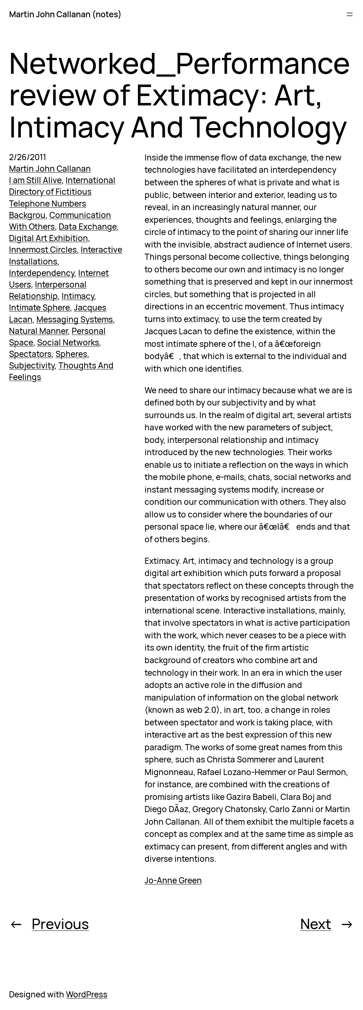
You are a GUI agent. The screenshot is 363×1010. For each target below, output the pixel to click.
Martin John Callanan (50, 168)
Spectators (30, 353)
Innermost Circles (43, 249)
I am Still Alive (35, 180)
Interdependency (41, 272)
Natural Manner (38, 330)
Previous (60, 923)
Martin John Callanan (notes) (65, 14)
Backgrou (27, 215)
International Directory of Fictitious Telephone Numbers (62, 192)
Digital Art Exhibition (48, 238)
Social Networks (68, 342)
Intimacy (78, 296)
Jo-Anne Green (173, 880)
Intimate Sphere (39, 307)
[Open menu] (349, 14)
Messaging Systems (74, 319)
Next (315, 923)
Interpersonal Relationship (48, 290)
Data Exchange (88, 226)
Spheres (71, 353)
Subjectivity (31, 365)
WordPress (86, 994)
